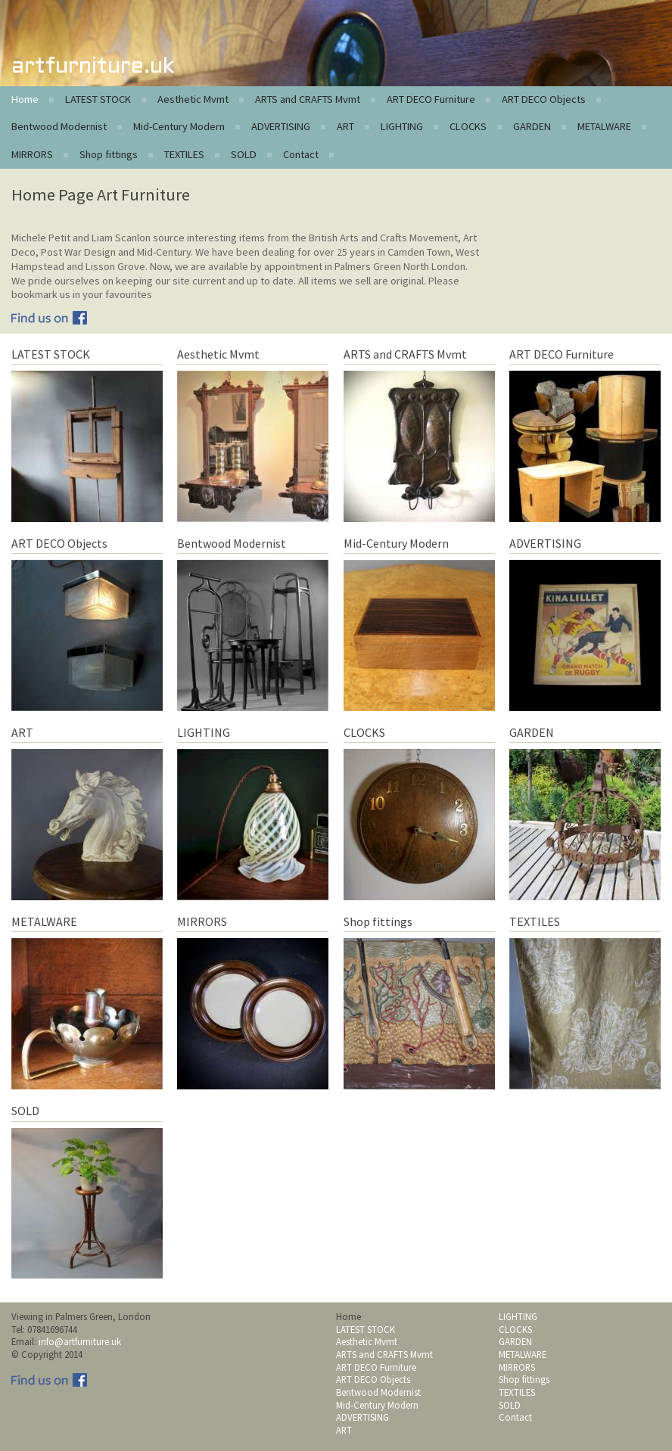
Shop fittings (108, 154)
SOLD (244, 154)
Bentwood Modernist (59, 126)
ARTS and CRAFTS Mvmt (307, 99)
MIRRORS (32, 154)
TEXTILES (184, 154)
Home (25, 99)
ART (345, 126)
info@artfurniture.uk (80, 1341)
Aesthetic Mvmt (193, 99)
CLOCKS (468, 126)
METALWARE (604, 126)
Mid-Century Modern (179, 126)
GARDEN (532, 126)
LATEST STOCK (98, 99)
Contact (301, 154)
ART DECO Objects (544, 99)
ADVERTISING (280, 126)
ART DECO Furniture (431, 99)
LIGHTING (402, 126)
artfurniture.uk (92, 67)
